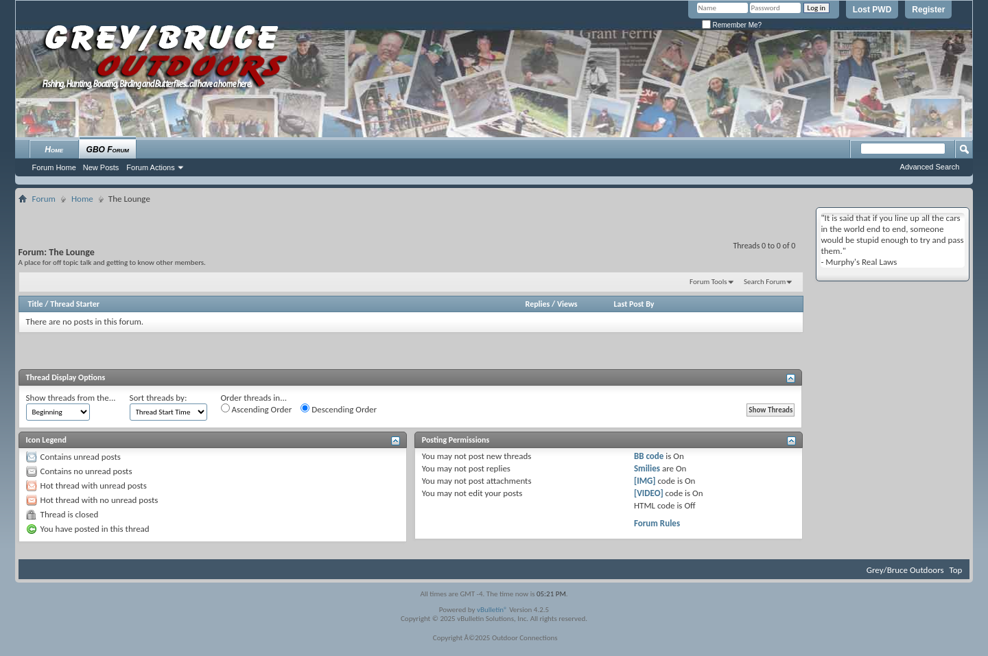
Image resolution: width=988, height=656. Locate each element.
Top (956, 570)
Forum (44, 199)
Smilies (647, 468)
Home (54, 149)
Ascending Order (256, 408)
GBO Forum (107, 149)
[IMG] (645, 481)
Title (35, 304)
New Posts (101, 167)
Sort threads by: (158, 398)
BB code (648, 456)
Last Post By (634, 304)
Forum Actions (150, 167)
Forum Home (54, 167)
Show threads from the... (71, 398)
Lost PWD (872, 9)
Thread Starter (74, 304)
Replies (538, 304)
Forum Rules (657, 523)
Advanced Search (930, 167)
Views (567, 304)
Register (928, 9)
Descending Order (339, 408)
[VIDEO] (648, 493)
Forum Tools (708, 281)
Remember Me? (732, 25)
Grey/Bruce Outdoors (905, 570)
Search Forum (765, 281)
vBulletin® (492, 609)
